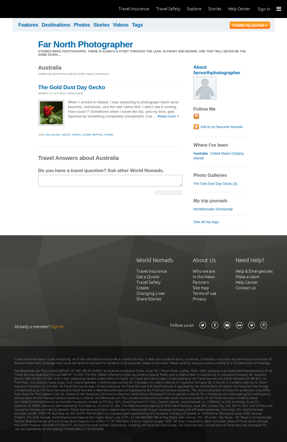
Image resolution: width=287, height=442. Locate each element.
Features (28, 25)
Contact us (246, 287)
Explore (194, 8)
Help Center (239, 8)
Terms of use (204, 293)
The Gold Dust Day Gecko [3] (215, 184)
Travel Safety (168, 8)
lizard (86, 134)
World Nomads (29, 9)
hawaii (76, 134)
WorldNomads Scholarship (213, 209)
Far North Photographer (85, 44)
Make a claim (248, 276)
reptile (97, 134)
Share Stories (148, 299)
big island (53, 134)
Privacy (199, 299)
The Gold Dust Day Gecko (71, 87)
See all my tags (206, 222)
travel (108, 134)
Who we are (204, 271)
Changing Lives (150, 293)
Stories (214, 8)
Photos (82, 25)
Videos (121, 25)
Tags (137, 25)
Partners (201, 282)
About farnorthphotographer (217, 70)
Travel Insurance (134, 8)
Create (142, 287)
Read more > (168, 116)
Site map (201, 287)
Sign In (264, 9)
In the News (204, 276)
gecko (66, 134)
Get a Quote (147, 276)
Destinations (56, 25)
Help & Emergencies (254, 271)
